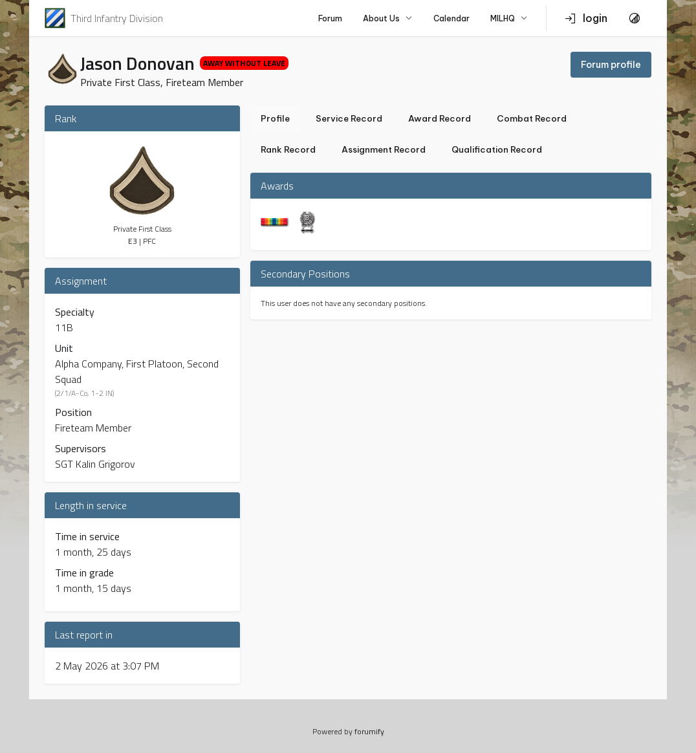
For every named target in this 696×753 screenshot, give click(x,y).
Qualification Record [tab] (496, 149)
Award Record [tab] (439, 118)
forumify (369, 731)
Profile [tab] (275, 118)
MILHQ (509, 18)
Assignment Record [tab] (384, 149)
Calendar (451, 18)
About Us (388, 18)
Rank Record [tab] (288, 149)
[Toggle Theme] (634, 18)
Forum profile (611, 65)
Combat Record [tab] (532, 118)
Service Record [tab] (349, 118)
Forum (330, 18)
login (586, 18)
